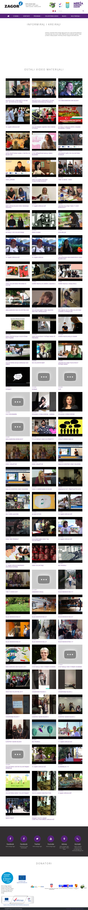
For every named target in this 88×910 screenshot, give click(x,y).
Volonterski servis (51, 16)
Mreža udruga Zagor (10, 846)
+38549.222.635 (77, 847)
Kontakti (26, 16)
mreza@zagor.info (78, 849)
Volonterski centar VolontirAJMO (24, 847)
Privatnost (68, 908)
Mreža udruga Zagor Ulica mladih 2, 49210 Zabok (64, 848)
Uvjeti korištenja (80, 908)
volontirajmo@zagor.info (77, 850)
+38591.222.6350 (78, 846)
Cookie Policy (73, 908)
